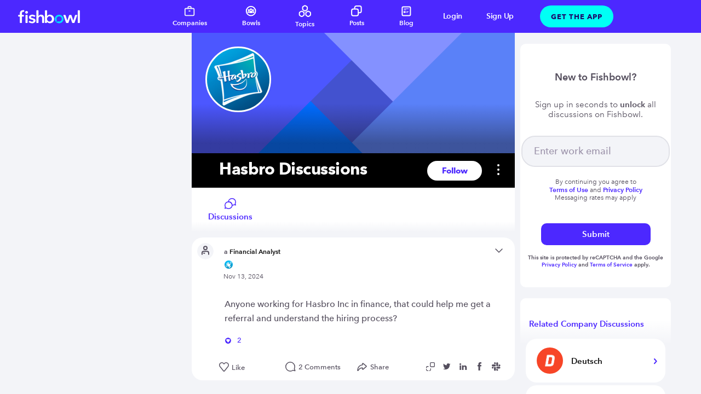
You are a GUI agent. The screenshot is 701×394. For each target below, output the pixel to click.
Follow (455, 171)
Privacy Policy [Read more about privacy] (622, 190)
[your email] (595, 151)
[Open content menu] (499, 251)
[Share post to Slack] (498, 366)
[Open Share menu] (375, 367)
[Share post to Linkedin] (465, 366)
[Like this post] (246, 368)
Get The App (576, 16)
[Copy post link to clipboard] (432, 366)
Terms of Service (611, 264)
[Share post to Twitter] (448, 366)
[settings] (493, 170)
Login (453, 16)
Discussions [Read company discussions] (230, 210)
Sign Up (500, 16)
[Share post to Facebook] (481, 366)
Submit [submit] (596, 234)
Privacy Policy (560, 264)
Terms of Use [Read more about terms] (568, 190)
